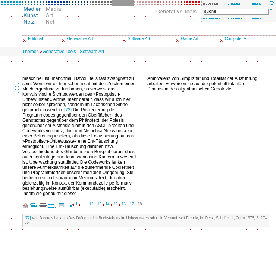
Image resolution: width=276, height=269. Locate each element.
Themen (30, 51)
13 (99, 204)
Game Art (189, 38)
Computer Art (237, 38)
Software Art (139, 38)
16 (124, 204)
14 (108, 204)
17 (132, 204)
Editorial (35, 38)
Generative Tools (59, 51)
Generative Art (80, 38)
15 (115, 204)
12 (91, 204)
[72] (68, 109)
